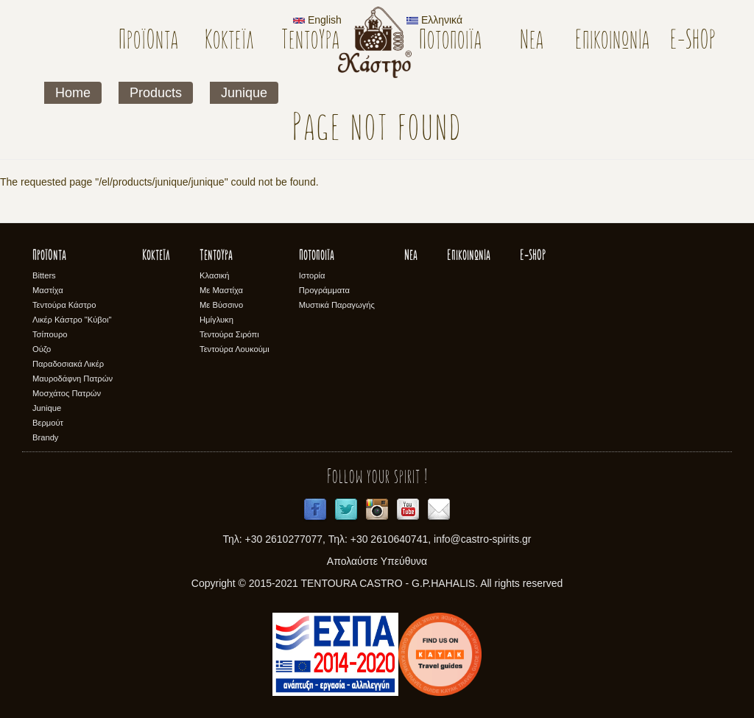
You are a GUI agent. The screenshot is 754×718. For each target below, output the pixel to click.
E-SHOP (693, 41)
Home (73, 92)
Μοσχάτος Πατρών (66, 393)
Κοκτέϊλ (229, 41)
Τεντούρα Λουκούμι (234, 349)
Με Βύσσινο (221, 304)
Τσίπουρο (49, 334)
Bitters (44, 275)
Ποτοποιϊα (450, 41)
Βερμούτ (47, 422)
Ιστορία (312, 275)
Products (156, 92)
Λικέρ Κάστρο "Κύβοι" (72, 319)
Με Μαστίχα (221, 290)
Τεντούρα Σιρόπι (229, 334)
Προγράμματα (324, 290)
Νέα (531, 41)
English (317, 20)
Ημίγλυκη (216, 319)
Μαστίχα (47, 290)
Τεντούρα (310, 41)
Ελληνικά (434, 20)
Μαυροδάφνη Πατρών (72, 378)
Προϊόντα (148, 41)
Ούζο (41, 349)
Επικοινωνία (612, 41)
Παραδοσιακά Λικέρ (68, 363)
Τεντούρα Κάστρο (64, 304)
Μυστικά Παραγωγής (337, 304)
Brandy (45, 437)
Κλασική (215, 275)
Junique (244, 92)
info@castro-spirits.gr (482, 539)
